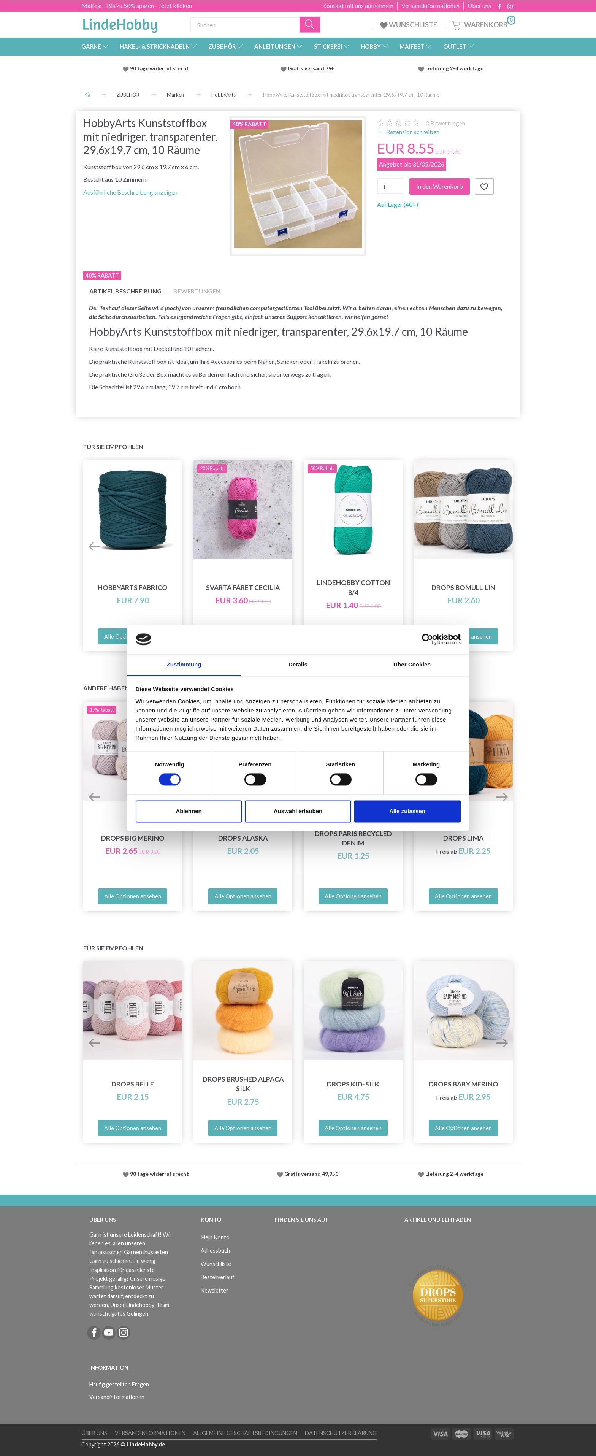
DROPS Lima (463, 838)
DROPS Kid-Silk (353, 1084)
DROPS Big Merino (133, 838)
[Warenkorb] (483, 23)
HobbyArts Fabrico (133, 588)
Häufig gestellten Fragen (119, 1384)
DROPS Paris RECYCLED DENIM (353, 838)
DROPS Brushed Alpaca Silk (243, 1084)
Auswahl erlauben (298, 811)
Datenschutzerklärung (341, 1433)
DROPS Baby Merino (463, 1084)
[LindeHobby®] (120, 23)
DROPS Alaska (243, 838)
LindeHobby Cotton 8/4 (353, 587)
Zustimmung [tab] (184, 664)
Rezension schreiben (412, 131)
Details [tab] (298, 664)
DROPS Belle (132, 1084)
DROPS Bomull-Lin (463, 588)
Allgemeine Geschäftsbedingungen (245, 1433)
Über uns (479, 5)
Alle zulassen (407, 811)
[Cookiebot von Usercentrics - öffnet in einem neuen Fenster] (427, 639)
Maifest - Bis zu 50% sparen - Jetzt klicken (136, 5)
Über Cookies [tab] (412, 664)
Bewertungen (445, 123)
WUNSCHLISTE (409, 25)
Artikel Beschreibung (125, 291)
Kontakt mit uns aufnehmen (357, 5)
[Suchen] (310, 24)
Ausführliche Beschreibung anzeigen (130, 192)
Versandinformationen (430, 5)
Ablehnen (188, 811)
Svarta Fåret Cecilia (243, 588)
